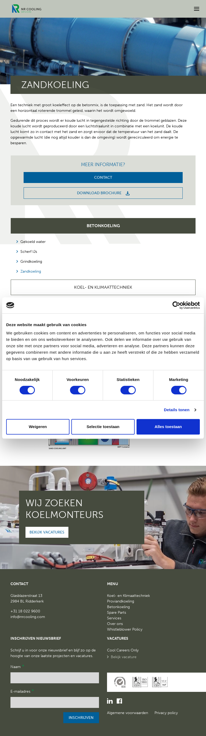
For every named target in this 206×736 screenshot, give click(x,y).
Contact (103, 177)
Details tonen (176, 409)
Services (114, 618)
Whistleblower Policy (124, 629)
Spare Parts (116, 612)
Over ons (115, 623)
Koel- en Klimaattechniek (103, 287)
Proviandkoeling (120, 601)
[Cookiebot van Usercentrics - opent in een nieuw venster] (176, 305)
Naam (17, 666)
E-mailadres (22, 691)
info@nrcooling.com (27, 617)
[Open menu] (197, 9)
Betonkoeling (103, 225)
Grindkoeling (31, 261)
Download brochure (103, 193)
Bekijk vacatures (47, 532)
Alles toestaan (168, 426)
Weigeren (38, 426)
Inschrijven (81, 717)
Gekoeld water (33, 241)
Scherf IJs (28, 251)
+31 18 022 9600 (25, 611)
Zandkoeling (30, 271)
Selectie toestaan (103, 426)
